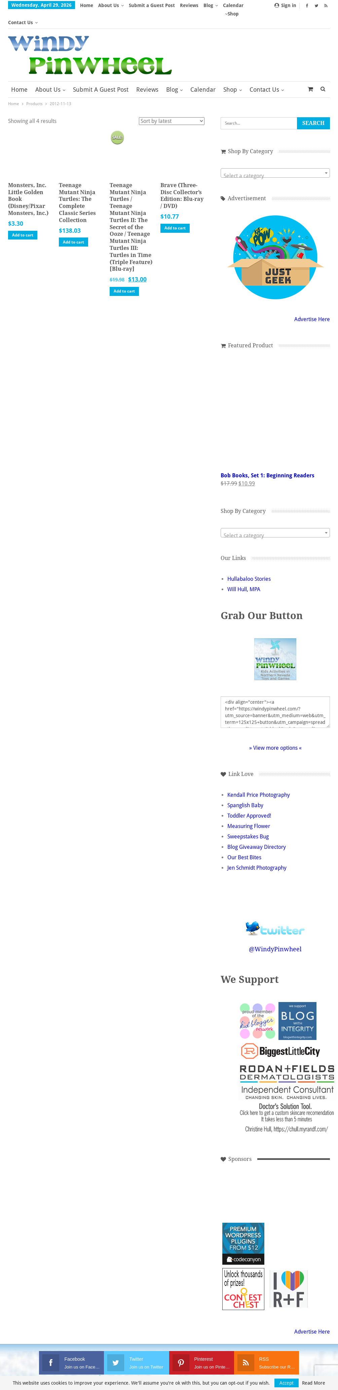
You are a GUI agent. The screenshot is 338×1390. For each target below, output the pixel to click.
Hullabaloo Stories (249, 562)
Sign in (285, 5)
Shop (230, 72)
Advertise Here (312, 302)
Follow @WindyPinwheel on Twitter (275, 906)
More (211, 5)
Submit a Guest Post (152, 5)
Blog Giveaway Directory (256, 830)
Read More (313, 1383)
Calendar (203, 72)
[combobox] (275, 156)
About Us (108, 5)
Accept (286, 1383)
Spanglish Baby (245, 788)
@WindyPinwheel (275, 932)
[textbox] (275, 158)
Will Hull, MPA (243, 572)
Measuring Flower (248, 809)
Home (86, 5)
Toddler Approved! (249, 798)
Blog (172, 72)
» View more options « (275, 731)
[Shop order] (171, 104)
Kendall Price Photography (258, 778)
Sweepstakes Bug (248, 819)
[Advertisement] (243, 1181)
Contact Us (264, 72)
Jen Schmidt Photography (257, 851)
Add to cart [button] (22, 218)
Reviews (189, 5)
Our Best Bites (244, 840)
